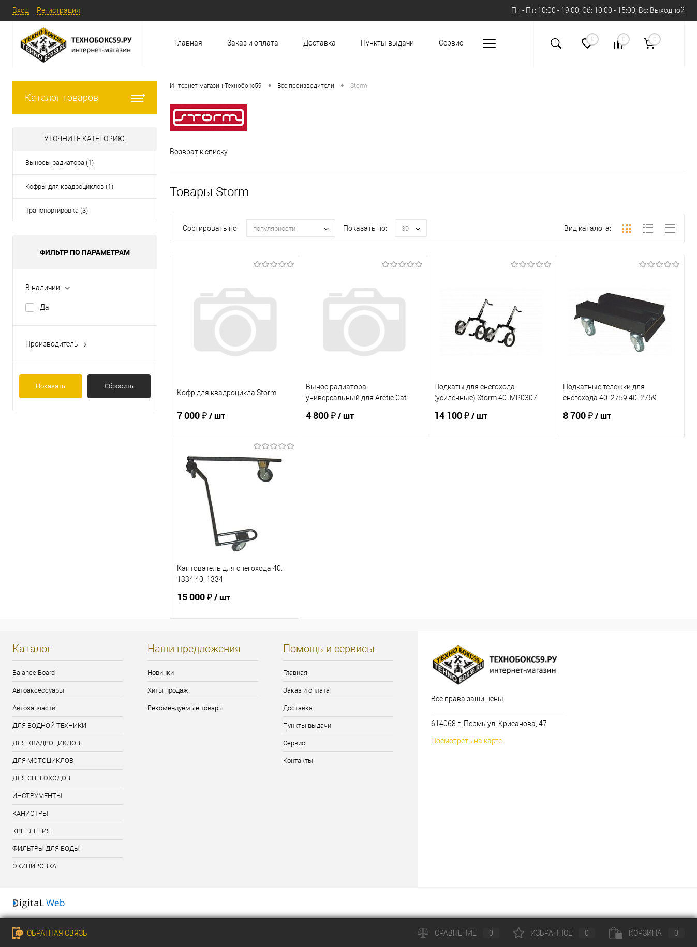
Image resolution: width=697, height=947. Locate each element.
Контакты (298, 760)
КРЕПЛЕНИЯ (31, 831)
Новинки (160, 673)
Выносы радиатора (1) (59, 163)
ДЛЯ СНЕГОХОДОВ (41, 778)
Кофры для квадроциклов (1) (69, 186)
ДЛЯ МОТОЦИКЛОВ (42, 760)
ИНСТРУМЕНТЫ (37, 796)
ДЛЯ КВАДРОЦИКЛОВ (46, 743)
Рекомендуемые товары (185, 708)
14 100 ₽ (491, 422)
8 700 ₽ (620, 422)
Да (44, 307)
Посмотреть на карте (466, 740)
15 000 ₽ (234, 603)
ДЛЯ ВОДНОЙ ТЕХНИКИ (49, 725)
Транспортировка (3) (56, 210)
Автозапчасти (33, 708)
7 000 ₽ (234, 422)
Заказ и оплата (252, 43)
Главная (188, 43)
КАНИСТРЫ (30, 813)
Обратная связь (49, 933)
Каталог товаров (85, 97)
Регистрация (58, 10)
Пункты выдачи (387, 43)
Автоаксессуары (38, 690)
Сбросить (119, 386)
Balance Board (33, 673)
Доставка (319, 43)
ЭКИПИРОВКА (34, 866)
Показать (50, 386)
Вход (20, 10)
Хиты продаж (167, 690)
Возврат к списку (199, 151)
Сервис (451, 43)
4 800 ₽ (363, 422)
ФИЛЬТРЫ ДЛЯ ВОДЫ (46, 848)
